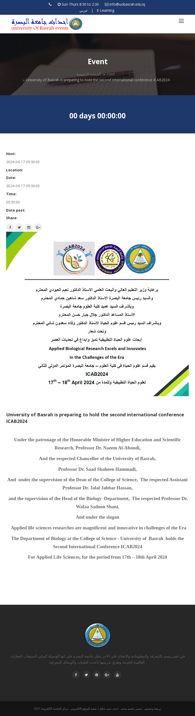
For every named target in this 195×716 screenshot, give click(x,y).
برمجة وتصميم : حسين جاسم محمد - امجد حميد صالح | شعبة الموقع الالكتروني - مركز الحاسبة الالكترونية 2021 (97, 708)
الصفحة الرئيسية (89, 74)
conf (110, 74)
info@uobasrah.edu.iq (127, 4)
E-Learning (105, 10)
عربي (83, 10)
